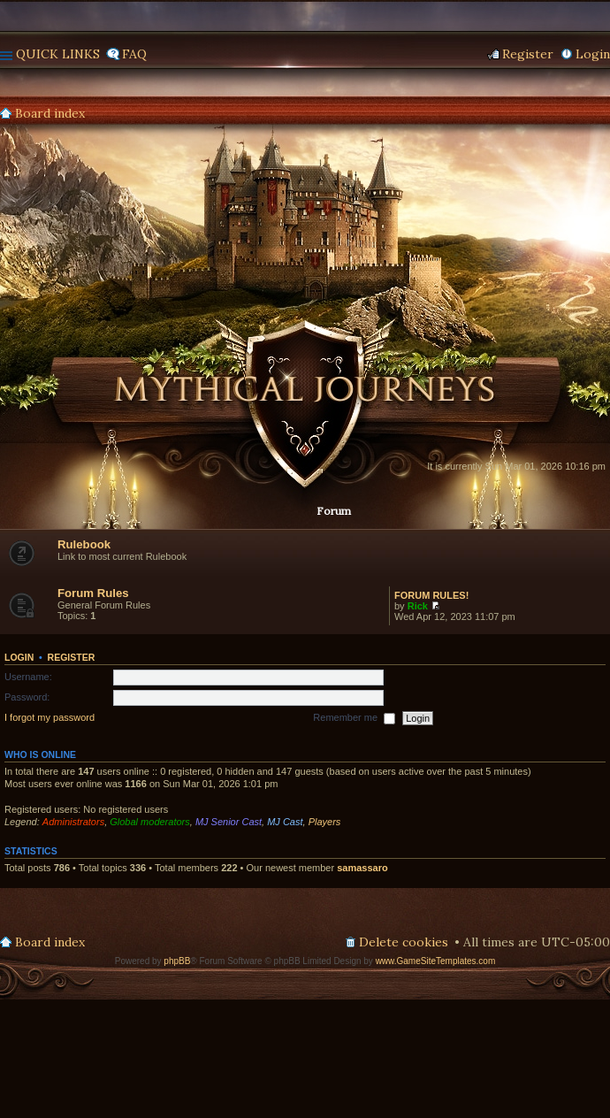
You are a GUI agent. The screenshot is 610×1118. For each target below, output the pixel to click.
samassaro (362, 867)
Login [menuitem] (593, 54)
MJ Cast (284, 821)
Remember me (354, 718)
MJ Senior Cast (228, 821)
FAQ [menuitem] (134, 54)
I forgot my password (49, 717)
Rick (418, 606)
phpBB (177, 961)
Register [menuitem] (527, 54)
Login (19, 657)
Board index (50, 113)
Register (71, 657)
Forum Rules (93, 593)
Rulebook (84, 544)
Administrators (73, 821)
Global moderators (150, 821)
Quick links (58, 54)
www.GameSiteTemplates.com (436, 961)
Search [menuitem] (603, 114)
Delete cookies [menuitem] (403, 942)
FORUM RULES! (431, 595)
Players (325, 821)
